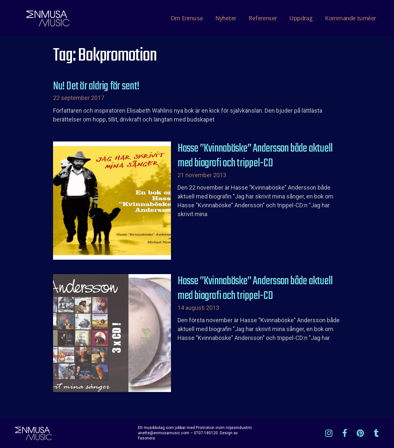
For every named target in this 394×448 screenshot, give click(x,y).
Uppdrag (300, 18)
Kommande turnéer (350, 18)
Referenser (263, 18)
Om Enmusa (187, 18)
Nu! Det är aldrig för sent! (96, 86)
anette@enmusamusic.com (163, 433)
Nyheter (225, 18)
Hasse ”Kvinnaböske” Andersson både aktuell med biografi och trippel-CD (255, 156)
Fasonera (146, 438)
